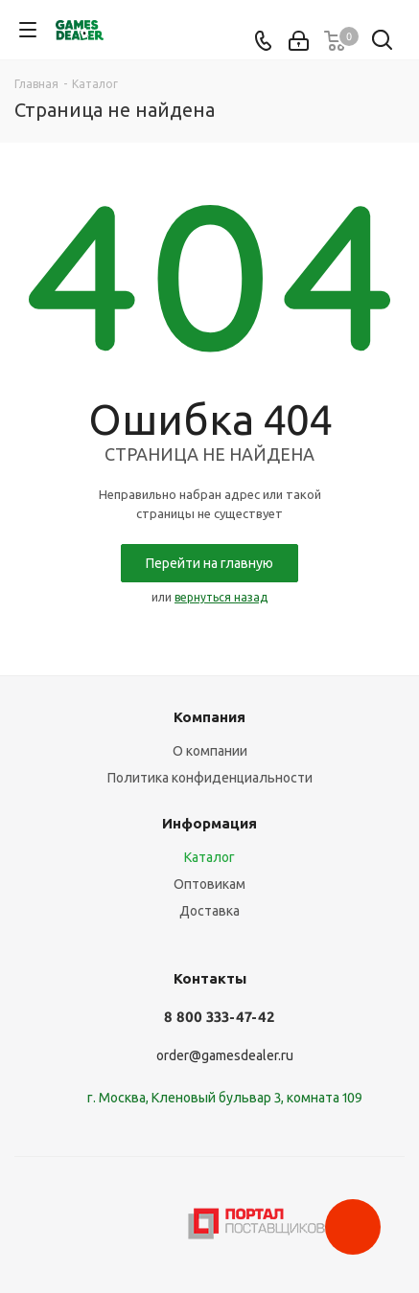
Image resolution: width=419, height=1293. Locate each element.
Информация (209, 823)
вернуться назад (221, 597)
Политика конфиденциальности (210, 777)
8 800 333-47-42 (219, 1017)
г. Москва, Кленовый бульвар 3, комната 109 (224, 1097)
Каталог (209, 857)
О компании (210, 751)
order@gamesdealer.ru (224, 1055)
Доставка (209, 911)
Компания (209, 717)
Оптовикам (209, 884)
